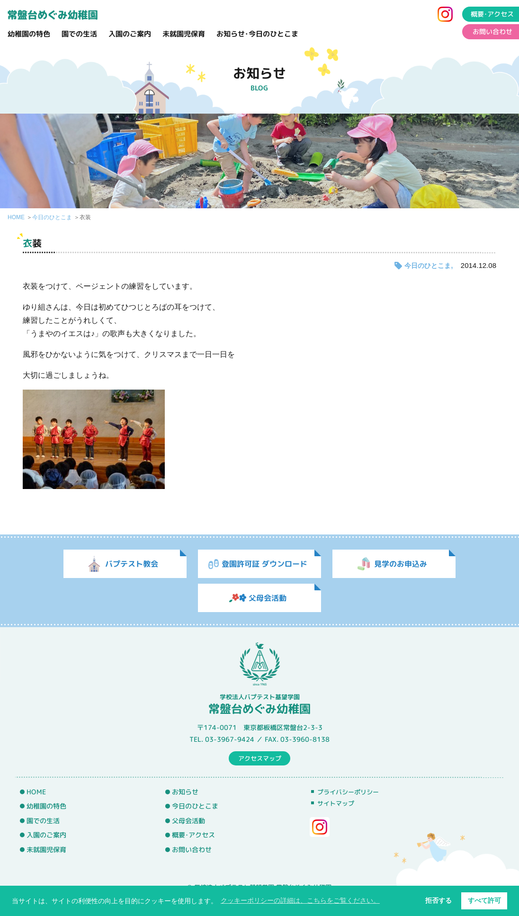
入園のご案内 (129, 34)
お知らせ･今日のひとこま (257, 34)
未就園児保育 (183, 34)
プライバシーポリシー (348, 792)
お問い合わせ (192, 849)
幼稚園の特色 (29, 34)
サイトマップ (335, 803)
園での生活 (79, 34)
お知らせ (185, 791)
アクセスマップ (259, 758)
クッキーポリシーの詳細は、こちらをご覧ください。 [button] (300, 900)
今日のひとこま (52, 217)
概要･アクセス (193, 835)
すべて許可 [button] (484, 900)
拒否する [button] (438, 900)
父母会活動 (188, 821)
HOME (16, 217)
